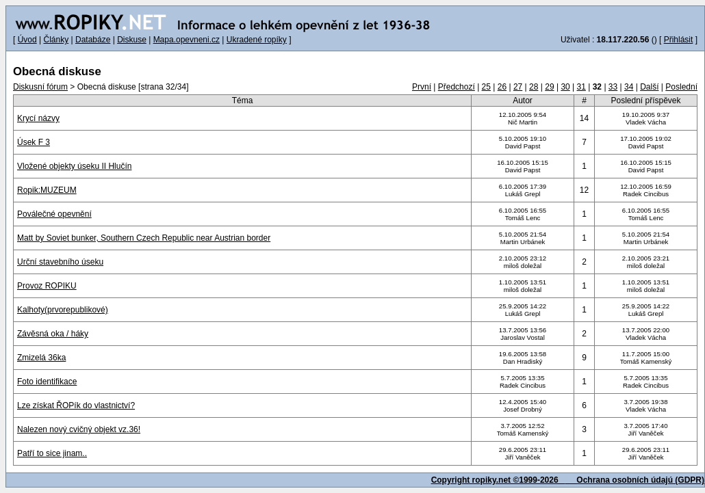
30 (565, 87)
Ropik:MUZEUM (47, 190)
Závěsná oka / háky (52, 333)
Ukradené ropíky (257, 39)
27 (517, 87)
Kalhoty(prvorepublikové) (62, 310)
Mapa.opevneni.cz (186, 39)
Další (649, 87)
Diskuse (131, 39)
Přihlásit (678, 39)
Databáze (92, 39)
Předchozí (456, 87)
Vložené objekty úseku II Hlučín (74, 166)
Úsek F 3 (33, 142)
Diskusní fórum (40, 87)
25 (486, 87)
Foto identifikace (47, 381)
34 (628, 87)
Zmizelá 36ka (41, 357)
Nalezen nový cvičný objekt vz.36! (78, 429)
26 (502, 87)
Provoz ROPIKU (47, 286)
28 (533, 87)
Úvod (27, 39)
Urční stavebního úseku (60, 262)
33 (612, 87)
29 (549, 87)
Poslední (681, 87)
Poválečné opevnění (54, 214)
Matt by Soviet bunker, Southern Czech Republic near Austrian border (143, 238)
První (421, 87)
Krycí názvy (38, 118)
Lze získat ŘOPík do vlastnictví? (76, 405)
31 (581, 87)
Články (55, 39)
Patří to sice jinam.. (52, 453)
